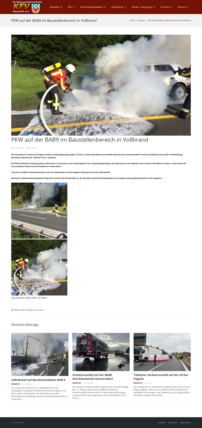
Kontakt (161, 422)
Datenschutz (185, 422)
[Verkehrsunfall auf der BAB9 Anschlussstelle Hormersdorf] (101, 352)
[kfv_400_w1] (26, 7)
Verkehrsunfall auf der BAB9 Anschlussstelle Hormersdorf (92, 377)
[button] (60, 7)
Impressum (172, 422)
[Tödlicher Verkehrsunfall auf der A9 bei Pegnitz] (162, 352)
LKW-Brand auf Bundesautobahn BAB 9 (38, 380)
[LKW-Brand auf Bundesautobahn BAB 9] (39, 354)
